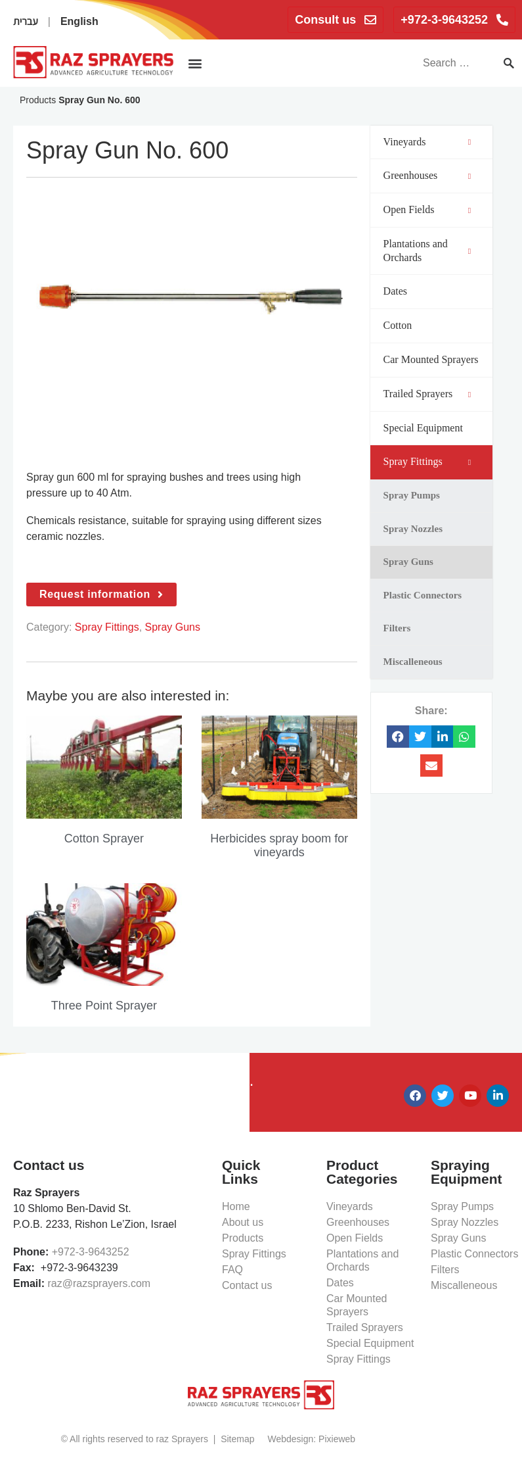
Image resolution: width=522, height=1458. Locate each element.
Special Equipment (370, 1343)
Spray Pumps (462, 1206)
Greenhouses (357, 1222)
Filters (445, 1269)
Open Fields (354, 1238)
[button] (195, 63)
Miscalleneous (464, 1285)
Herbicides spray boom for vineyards (279, 846)
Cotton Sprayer (104, 838)
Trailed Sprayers (364, 1327)
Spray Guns (172, 627)
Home (236, 1206)
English (79, 21)
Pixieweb (336, 1439)
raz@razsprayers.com (98, 1283)
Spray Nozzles (464, 1222)
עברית (25, 21)
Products (38, 100)
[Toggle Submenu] (469, 142)
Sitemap (237, 1439)
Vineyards (349, 1206)
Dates (340, 1282)
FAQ (232, 1269)
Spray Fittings (107, 627)
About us (242, 1222)
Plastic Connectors (474, 1253)
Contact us (247, 1285)
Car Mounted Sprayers (356, 1305)
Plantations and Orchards (362, 1260)
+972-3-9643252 (90, 1251)
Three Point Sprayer (104, 1005)
